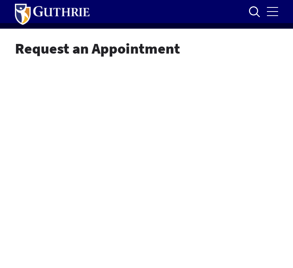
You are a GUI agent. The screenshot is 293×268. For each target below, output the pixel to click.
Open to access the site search (254, 11)
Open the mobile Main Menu (272, 11)
